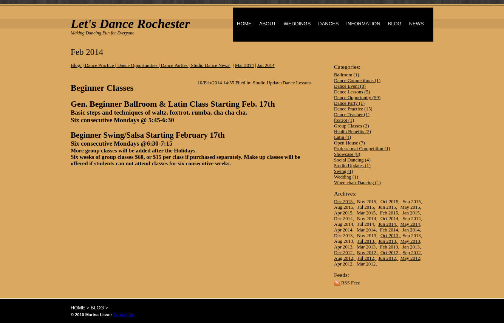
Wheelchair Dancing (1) (357, 182)
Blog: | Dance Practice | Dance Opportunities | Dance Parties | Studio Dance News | (151, 65)
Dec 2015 (343, 201)
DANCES (328, 23)
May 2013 (410, 241)
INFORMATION (363, 23)
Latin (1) (342, 137)
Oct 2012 (389, 252)
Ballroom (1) (346, 75)
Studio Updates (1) (352, 165)
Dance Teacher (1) (351, 114)
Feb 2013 (389, 247)
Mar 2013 (366, 247)
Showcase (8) (347, 154)
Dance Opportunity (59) (357, 97)
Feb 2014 (389, 230)
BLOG (395, 23)
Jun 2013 (387, 241)
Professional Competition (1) (362, 148)
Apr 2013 (343, 247)
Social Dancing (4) (352, 160)
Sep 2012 (412, 252)
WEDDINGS (297, 23)
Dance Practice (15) (353, 109)
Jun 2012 (387, 258)
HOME (244, 23)
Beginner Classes (102, 88)
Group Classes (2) (351, 126)
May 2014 (410, 224)
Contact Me (124, 314)
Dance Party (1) (349, 103)
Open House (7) (349, 143)
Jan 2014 (411, 230)
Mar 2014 (366, 230)
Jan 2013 (411, 247)
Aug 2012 (343, 258)
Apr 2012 (343, 264)
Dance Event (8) (350, 86)
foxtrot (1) (344, 120)
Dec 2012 (343, 252)
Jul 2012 (365, 258)
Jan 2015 (411, 213)
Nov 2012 (366, 252)
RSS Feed (350, 283)
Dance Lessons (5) (352, 92)
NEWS (416, 23)
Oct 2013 (389, 235)
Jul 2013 (365, 241)
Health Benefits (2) (352, 131)
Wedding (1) (346, 177)
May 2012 (410, 258)
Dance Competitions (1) (357, 80)
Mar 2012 (366, 264)
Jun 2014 (387, 224)
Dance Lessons (297, 82)
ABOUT (267, 23)
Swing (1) (343, 171)
